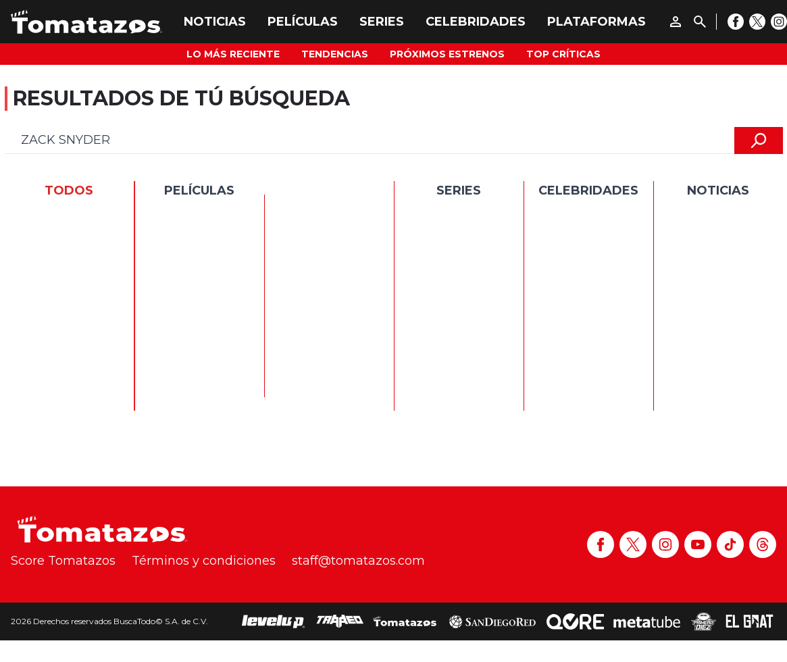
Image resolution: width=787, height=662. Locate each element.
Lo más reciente (233, 54)
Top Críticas (563, 54)
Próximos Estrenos (447, 54)
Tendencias (334, 54)
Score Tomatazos (63, 560)
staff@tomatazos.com (358, 560)
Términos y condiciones (204, 560)
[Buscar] (700, 21)
